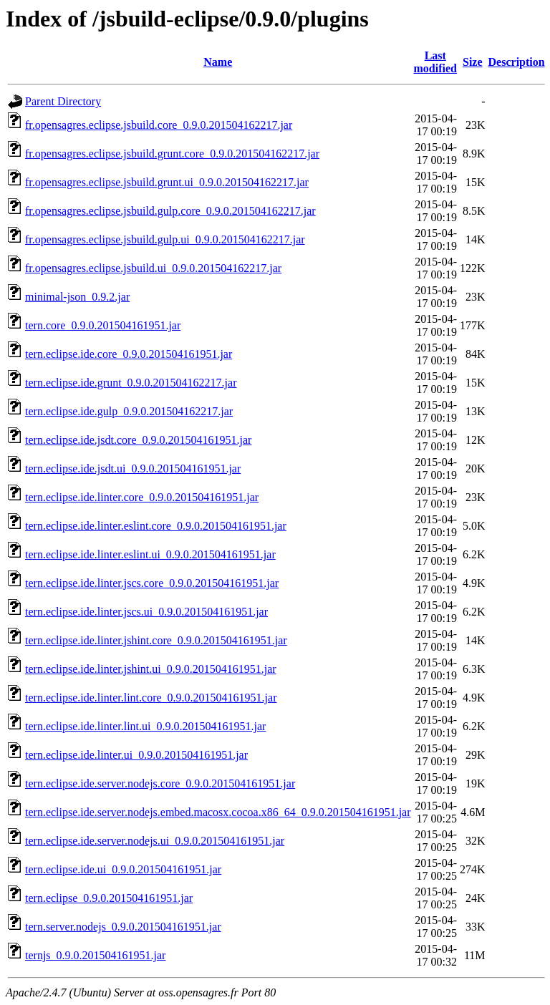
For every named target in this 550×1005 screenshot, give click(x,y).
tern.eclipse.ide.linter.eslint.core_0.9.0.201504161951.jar (155, 526)
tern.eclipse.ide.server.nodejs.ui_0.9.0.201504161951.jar (154, 841)
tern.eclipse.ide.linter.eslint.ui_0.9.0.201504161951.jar (150, 554)
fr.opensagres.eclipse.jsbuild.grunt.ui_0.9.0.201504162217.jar (167, 182)
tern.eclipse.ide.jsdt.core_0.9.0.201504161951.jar (138, 440)
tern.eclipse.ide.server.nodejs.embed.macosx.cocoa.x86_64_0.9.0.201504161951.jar (218, 812)
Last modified (435, 61)
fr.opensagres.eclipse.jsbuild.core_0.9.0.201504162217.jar (158, 125)
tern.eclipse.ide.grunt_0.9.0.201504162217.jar (131, 383)
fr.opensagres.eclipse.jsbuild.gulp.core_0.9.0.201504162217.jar (170, 211)
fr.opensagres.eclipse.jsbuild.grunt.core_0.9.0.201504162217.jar (172, 153)
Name (217, 62)
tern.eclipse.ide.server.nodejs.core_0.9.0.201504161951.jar (160, 783)
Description (516, 62)
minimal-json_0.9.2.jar (77, 297)
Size (473, 62)
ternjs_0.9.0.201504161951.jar (95, 955)
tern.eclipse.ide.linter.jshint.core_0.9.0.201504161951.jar (156, 640)
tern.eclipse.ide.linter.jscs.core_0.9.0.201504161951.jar (152, 583)
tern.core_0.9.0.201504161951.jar (102, 325)
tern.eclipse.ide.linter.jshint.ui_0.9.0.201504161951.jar (150, 669)
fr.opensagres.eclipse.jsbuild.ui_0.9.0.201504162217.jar (153, 268)
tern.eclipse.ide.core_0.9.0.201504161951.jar (128, 354)
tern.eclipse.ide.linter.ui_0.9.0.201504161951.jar (136, 755)
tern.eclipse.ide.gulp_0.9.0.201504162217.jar (129, 411)
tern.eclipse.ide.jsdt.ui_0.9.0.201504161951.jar (133, 468)
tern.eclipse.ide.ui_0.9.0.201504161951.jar (123, 869)
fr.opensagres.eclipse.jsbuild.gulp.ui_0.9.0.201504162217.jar (165, 239)
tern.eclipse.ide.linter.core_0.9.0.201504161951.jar (142, 497)
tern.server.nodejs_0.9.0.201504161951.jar (123, 927)
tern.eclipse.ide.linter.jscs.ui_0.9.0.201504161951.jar (146, 612)
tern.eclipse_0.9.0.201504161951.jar (109, 898)
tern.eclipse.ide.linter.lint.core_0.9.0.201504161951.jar (150, 697)
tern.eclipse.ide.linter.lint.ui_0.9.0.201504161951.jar (145, 726)
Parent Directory (63, 101)
